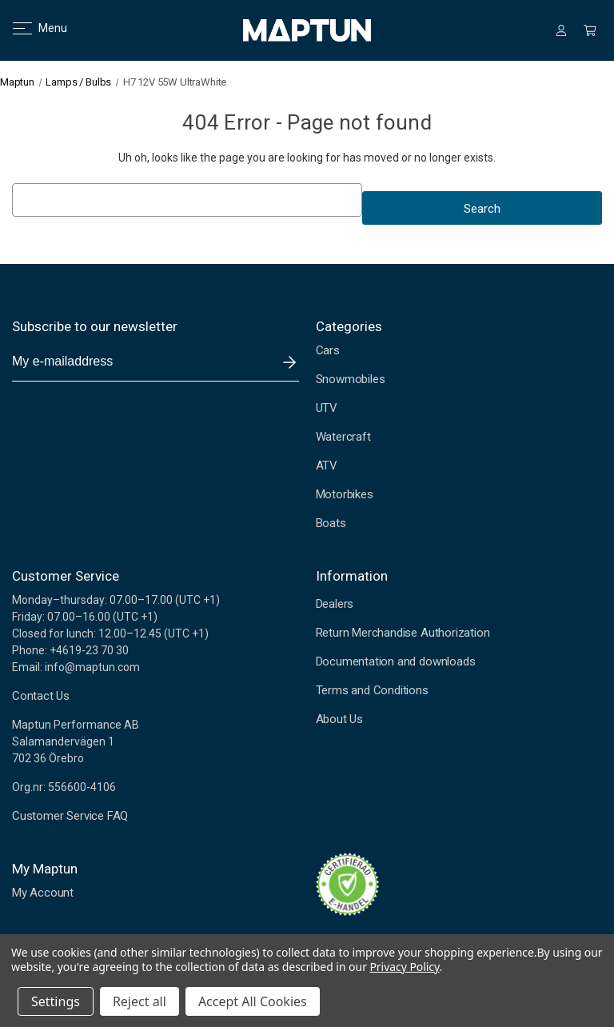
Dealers (335, 604)
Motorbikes (344, 494)
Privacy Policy (404, 966)
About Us (339, 719)
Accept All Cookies (252, 1001)
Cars (328, 350)
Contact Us (41, 696)
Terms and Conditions (372, 690)
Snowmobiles (350, 379)
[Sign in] (561, 30)
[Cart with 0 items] (590, 30)
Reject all (139, 1001)
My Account (43, 892)
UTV (326, 408)
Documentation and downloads (396, 661)
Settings (55, 1001)
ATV (326, 465)
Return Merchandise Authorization (403, 632)
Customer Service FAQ (70, 816)
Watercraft (343, 437)
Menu (30, 28)
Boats (331, 523)
